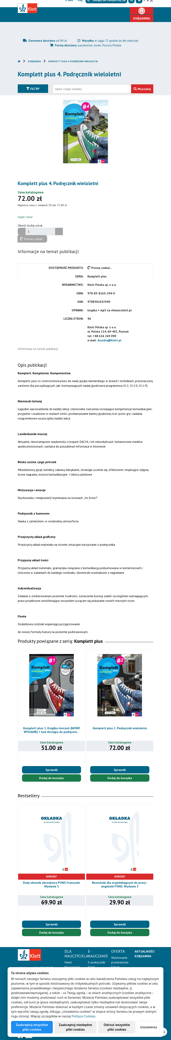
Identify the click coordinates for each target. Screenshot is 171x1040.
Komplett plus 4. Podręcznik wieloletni (73, 61)
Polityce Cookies (83, 1016)
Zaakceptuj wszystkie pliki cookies (32, 1027)
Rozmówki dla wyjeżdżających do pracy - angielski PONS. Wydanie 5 (119, 884)
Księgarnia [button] (141, 18)
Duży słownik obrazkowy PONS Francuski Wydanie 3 (51, 884)
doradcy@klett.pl (109, 340)
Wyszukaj (142, 89)
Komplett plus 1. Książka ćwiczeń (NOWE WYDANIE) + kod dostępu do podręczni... (51, 730)
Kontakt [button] (117, 18)
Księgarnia (34, 61)
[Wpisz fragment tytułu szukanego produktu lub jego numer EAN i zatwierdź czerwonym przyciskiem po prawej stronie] (92, 88)
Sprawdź (51, 770)
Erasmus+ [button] (96, 18)
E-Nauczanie (91, 11)
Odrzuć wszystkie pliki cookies (117, 1027)
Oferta (116, 11)
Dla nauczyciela (59, 11)
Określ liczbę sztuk (30, 225)
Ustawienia (148, 1027)
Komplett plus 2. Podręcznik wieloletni (120, 728)
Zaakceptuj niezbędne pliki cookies (75, 1027)
